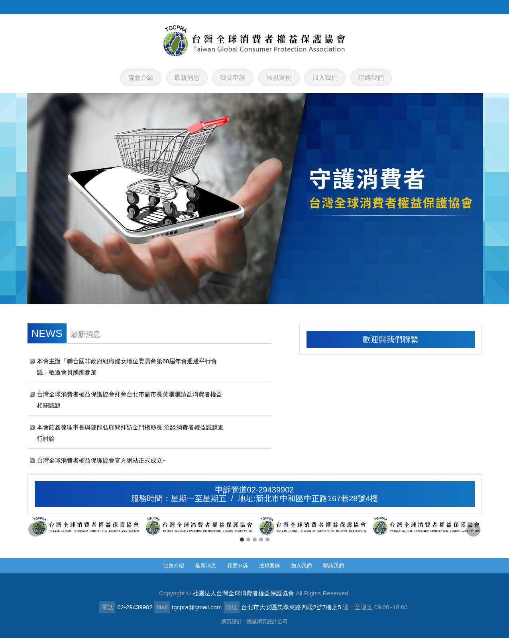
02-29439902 (134, 607)
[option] (84, 526)
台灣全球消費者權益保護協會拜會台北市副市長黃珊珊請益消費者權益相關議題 (129, 400)
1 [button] (242, 540)
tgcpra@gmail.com (197, 607)
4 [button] (261, 540)
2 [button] (248, 540)
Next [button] (474, 530)
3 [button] (255, 540)
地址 (232, 607)
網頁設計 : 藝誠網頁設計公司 (254, 621)
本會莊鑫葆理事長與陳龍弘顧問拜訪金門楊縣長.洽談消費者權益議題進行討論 (130, 433)
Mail (162, 607)
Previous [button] (35, 530)
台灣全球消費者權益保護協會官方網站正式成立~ (101, 460)
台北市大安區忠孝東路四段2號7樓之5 (291, 607)
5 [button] (267, 540)
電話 (107, 607)
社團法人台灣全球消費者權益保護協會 (254, 40)
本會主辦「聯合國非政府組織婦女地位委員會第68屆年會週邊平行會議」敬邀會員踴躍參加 (127, 367)
